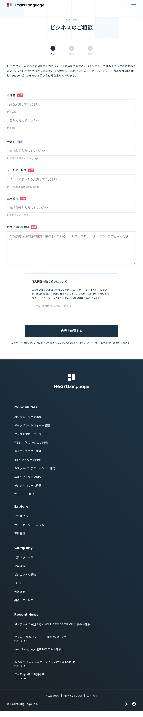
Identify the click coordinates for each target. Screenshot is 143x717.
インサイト (21, 522)
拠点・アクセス (23, 606)
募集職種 (19, 539)
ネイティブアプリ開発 (28, 457)
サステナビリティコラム (29, 531)
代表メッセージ (24, 563)
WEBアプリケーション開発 (31, 448)
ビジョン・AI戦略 (25, 580)
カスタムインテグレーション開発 (34, 474)
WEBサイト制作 (24, 500)
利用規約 (108, 348)
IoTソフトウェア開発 (27, 465)
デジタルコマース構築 (28, 491)
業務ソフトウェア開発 (28, 483)
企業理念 (19, 572)
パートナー (21, 589)
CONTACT (91, 701)
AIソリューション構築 (28, 423)
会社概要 (19, 597)
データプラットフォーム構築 (32, 431)
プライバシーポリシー (88, 295)
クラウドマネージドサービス (32, 440)
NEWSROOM (53, 701)
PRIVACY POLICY (72, 701)
